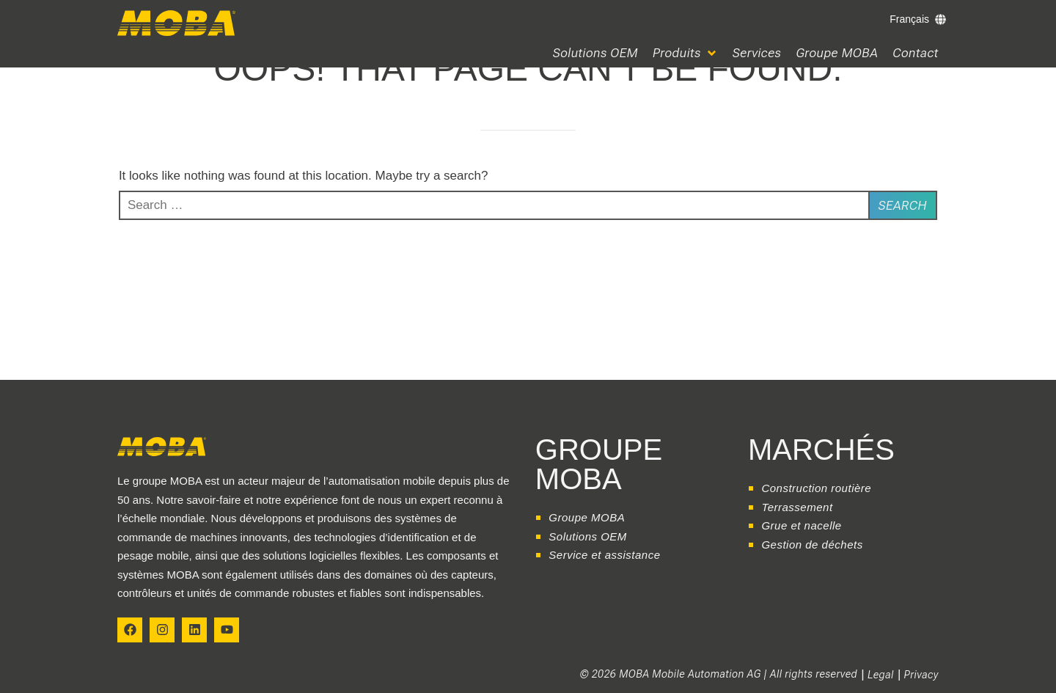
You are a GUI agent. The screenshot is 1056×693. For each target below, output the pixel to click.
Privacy (921, 675)
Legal (881, 675)
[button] (685, 53)
